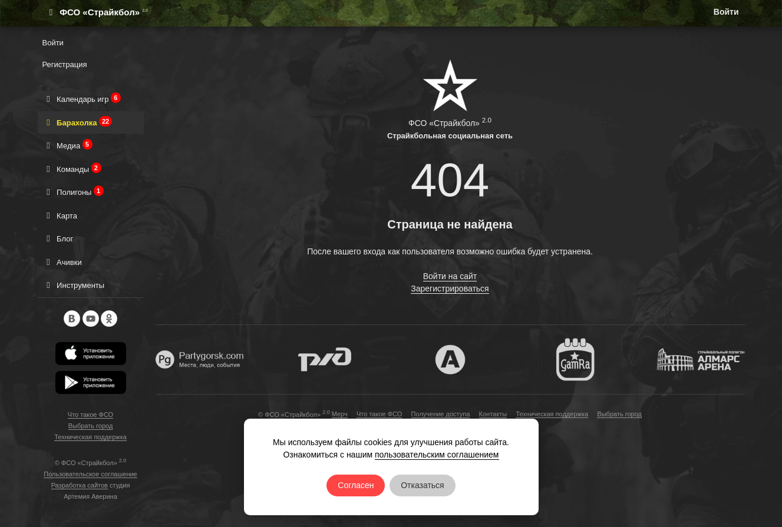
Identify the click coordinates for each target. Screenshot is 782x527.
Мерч (340, 413)
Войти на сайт (450, 276)
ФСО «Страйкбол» (92, 12)
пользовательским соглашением (437, 454)
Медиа (67, 145)
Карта (59, 215)
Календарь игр (81, 99)
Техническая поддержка (90, 436)
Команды (71, 169)
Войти (726, 11)
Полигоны (73, 192)
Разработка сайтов (79, 485)
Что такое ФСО (90, 414)
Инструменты (73, 285)
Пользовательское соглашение (90, 474)
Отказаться (422, 485)
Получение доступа (440, 413)
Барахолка (77, 122)
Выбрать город (90, 425)
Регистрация (64, 64)
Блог (58, 238)
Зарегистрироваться (450, 288)
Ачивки (62, 262)
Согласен (356, 485)
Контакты (493, 413)
